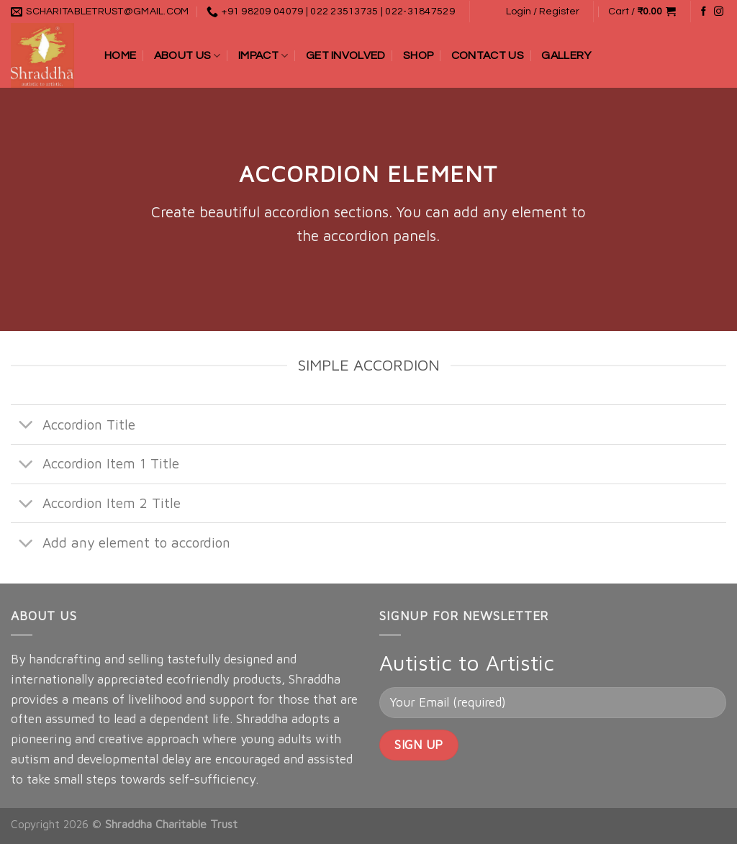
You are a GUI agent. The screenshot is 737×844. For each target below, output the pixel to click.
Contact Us (487, 55)
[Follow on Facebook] (703, 11)
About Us (187, 56)
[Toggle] (26, 426)
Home (120, 55)
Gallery (566, 55)
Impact (263, 56)
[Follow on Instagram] (718, 11)
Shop (418, 55)
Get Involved (346, 55)
